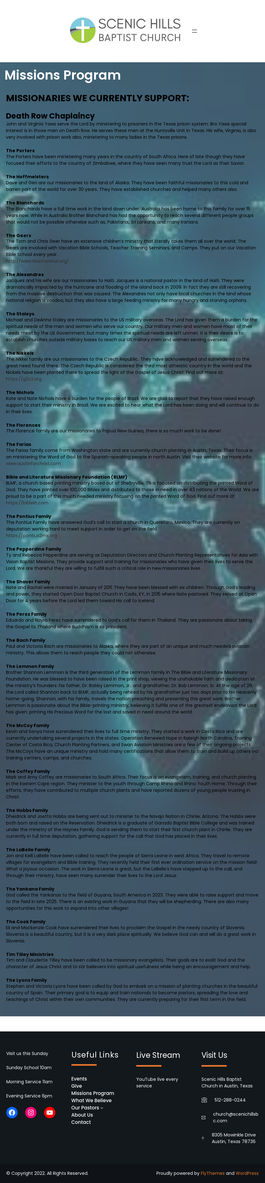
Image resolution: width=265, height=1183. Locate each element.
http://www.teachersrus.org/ (37, 261)
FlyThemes (213, 1173)
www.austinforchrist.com (33, 463)
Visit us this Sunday (27, 1053)
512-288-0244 (230, 1100)
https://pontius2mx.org (31, 535)
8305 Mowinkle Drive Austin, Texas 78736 (234, 1138)
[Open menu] (194, 31)
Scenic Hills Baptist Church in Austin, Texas (227, 1082)
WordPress (247, 1173)
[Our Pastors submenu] (101, 1107)
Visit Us (214, 1055)
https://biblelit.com (27, 503)
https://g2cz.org (24, 379)
